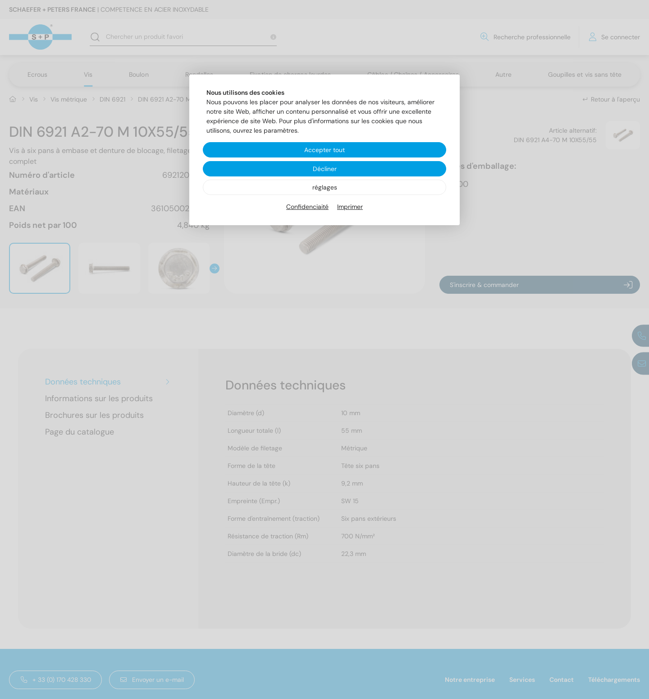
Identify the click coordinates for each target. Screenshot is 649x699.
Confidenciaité (307, 207)
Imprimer (350, 207)
